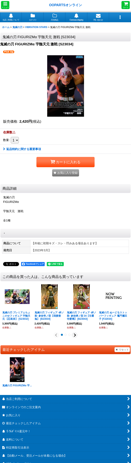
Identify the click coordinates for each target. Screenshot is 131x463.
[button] (5, 5)
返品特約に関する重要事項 (22, 149)
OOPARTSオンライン (65, 5)
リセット (122, 349)
